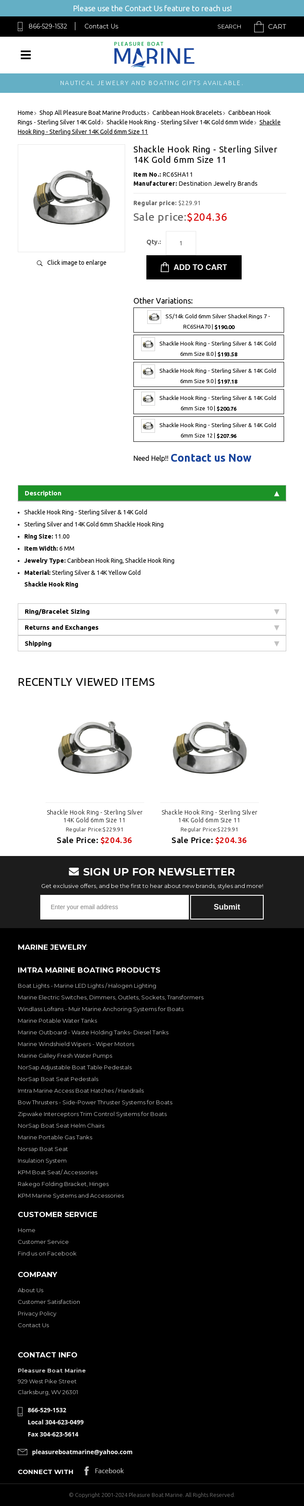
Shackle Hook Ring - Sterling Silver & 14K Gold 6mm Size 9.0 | (208, 374)
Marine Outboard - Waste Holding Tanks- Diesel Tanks (93, 1032)
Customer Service (43, 1241)
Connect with (46, 1472)
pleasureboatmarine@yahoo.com (82, 1452)
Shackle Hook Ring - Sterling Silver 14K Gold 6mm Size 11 (95, 816)
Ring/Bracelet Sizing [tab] (152, 611)
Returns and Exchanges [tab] (152, 627)
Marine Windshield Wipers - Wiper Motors (76, 1043)
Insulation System (42, 1160)
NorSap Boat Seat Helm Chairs (61, 1125)
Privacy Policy (37, 1313)
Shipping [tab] (152, 643)
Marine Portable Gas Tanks (55, 1137)
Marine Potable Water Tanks (57, 1020)
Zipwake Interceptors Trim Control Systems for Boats (92, 1113)
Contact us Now (211, 458)
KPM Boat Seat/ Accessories (57, 1172)
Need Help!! (150, 458)
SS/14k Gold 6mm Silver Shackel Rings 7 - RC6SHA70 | (208, 320)
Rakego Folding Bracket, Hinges (63, 1183)
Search (229, 26)
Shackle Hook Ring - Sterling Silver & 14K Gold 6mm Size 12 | (208, 429)
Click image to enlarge (77, 262)
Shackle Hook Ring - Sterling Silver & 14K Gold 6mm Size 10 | (208, 402)
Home (27, 1230)
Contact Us (101, 26)
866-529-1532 (48, 26)
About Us (30, 1290)
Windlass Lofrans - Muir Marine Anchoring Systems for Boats (101, 1008)
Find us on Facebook (47, 1253)
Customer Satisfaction (49, 1301)
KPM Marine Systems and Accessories (71, 1195)
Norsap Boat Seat (43, 1148)
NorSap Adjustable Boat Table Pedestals (75, 1067)
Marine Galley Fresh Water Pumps (65, 1055)
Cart (277, 26)
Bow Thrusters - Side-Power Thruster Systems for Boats (95, 1102)
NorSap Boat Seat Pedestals (58, 1078)
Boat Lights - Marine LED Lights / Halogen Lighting (87, 985)
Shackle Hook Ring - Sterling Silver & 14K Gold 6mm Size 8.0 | (208, 347)
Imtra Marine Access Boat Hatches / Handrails (81, 1090)
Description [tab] (152, 493)
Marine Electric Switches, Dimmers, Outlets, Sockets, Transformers (111, 997)
